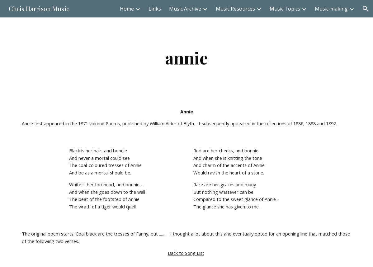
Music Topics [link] (285, 8)
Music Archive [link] (185, 8)
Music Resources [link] (235, 8)
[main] (186, 57)
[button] (365, 8)
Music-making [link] (331, 8)
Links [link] (155, 8)
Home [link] (127, 8)
